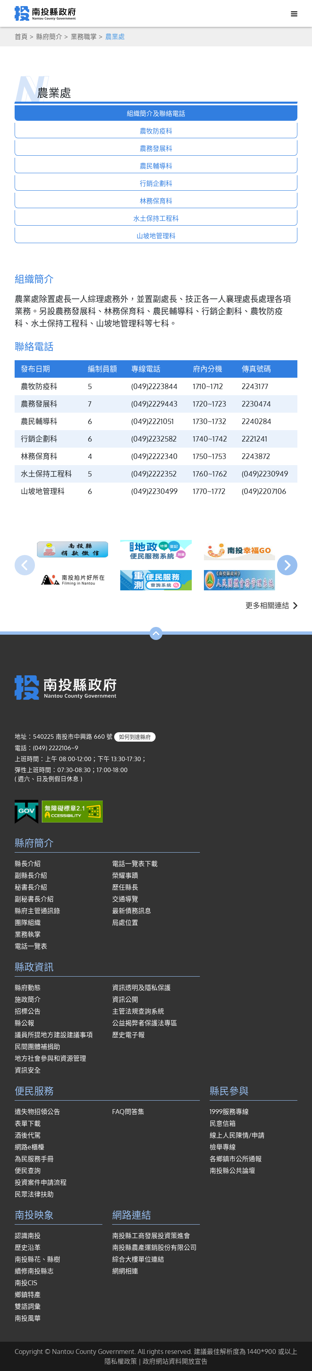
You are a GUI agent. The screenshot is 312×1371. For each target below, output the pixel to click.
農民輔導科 (156, 166)
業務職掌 (84, 37)
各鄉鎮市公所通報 (236, 1159)
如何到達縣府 (135, 736)
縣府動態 (28, 988)
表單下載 (28, 1123)
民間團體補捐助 (37, 1046)
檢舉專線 (223, 1147)
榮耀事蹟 (125, 875)
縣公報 (24, 1023)
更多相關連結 (271, 605)
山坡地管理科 (156, 236)
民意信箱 (223, 1123)
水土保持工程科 (156, 218)
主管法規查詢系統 (138, 1011)
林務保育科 (156, 201)
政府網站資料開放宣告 (175, 1361)
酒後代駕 (28, 1135)
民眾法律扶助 (34, 1194)
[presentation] (25, 565)
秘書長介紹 (31, 887)
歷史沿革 (28, 1247)
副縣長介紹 (31, 875)
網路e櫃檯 (29, 1147)
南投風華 (28, 1318)
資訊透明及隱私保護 (141, 988)
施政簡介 (28, 999)
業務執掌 (28, 934)
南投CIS (26, 1283)
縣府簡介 (49, 37)
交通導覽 (125, 899)
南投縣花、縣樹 (37, 1259)
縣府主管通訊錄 (37, 911)
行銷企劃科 (156, 183)
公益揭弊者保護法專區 (144, 1023)
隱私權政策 (120, 1361)
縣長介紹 (28, 864)
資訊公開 (125, 999)
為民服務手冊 (34, 1159)
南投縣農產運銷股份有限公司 (154, 1247)
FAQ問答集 (128, 1112)
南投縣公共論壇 (232, 1170)
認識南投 (28, 1236)
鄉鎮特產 (28, 1294)
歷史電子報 (128, 1035)
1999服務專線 (229, 1112)
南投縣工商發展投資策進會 (151, 1236)
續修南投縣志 (34, 1271)
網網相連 (125, 1271)
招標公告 (28, 1011)
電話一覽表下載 (135, 864)
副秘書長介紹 (34, 899)
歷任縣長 (125, 887)
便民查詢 (28, 1170)
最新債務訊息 (131, 911)
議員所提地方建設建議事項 (54, 1035)
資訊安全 (28, 1070)
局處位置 (125, 922)
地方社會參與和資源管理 (50, 1058)
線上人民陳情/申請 (237, 1135)
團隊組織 (28, 922)
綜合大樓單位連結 (138, 1259)
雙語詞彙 (28, 1306)
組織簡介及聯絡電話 (156, 113)
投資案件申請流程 (41, 1182)
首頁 (21, 37)
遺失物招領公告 (37, 1112)
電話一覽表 (31, 946)
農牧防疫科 (156, 131)
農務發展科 (156, 148)
